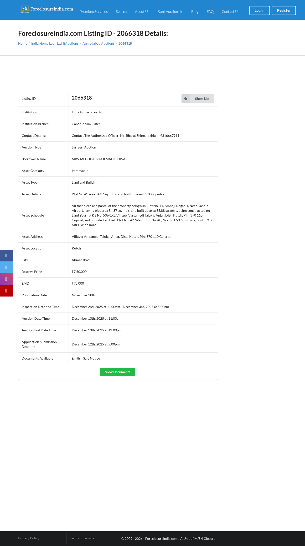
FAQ (210, 11)
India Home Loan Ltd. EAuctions (54, 43)
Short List (195, 98)
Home (22, 43)
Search (121, 11)
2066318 (125, 43)
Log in (259, 10)
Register (284, 10)
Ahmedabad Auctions (98, 43)
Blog (194, 11)
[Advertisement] (152, 69)
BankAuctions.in (170, 11)
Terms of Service (82, 538)
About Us (142, 11)
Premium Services (94, 11)
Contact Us (230, 11)
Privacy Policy (28, 538)
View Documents (117, 372)
